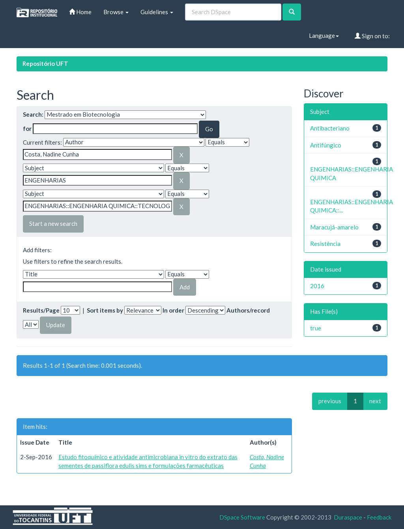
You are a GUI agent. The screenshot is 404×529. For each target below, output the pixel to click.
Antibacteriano (330, 128)
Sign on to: (372, 35)
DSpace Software (242, 517)
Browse (116, 11)
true (315, 328)
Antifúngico (325, 145)
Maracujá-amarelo (334, 227)
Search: (33, 114)
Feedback (379, 517)
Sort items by (105, 310)
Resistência (325, 243)
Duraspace (348, 517)
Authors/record (248, 310)
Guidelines (156, 11)
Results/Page (41, 310)
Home (80, 11)
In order (173, 310)
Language (324, 35)
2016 (317, 285)
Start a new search (53, 223)
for (27, 128)
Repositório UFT (45, 63)
